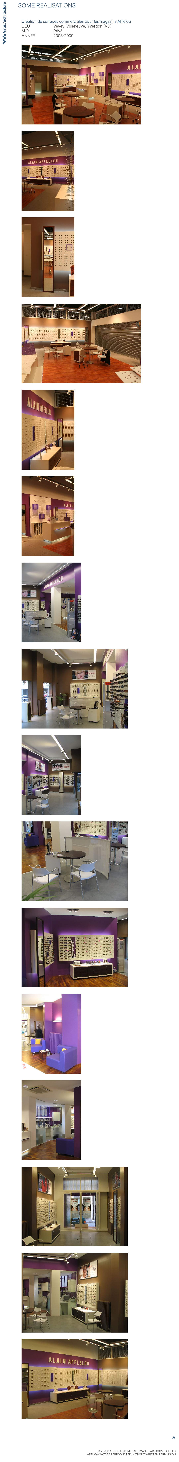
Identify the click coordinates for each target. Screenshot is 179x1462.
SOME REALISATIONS (47, 5)
